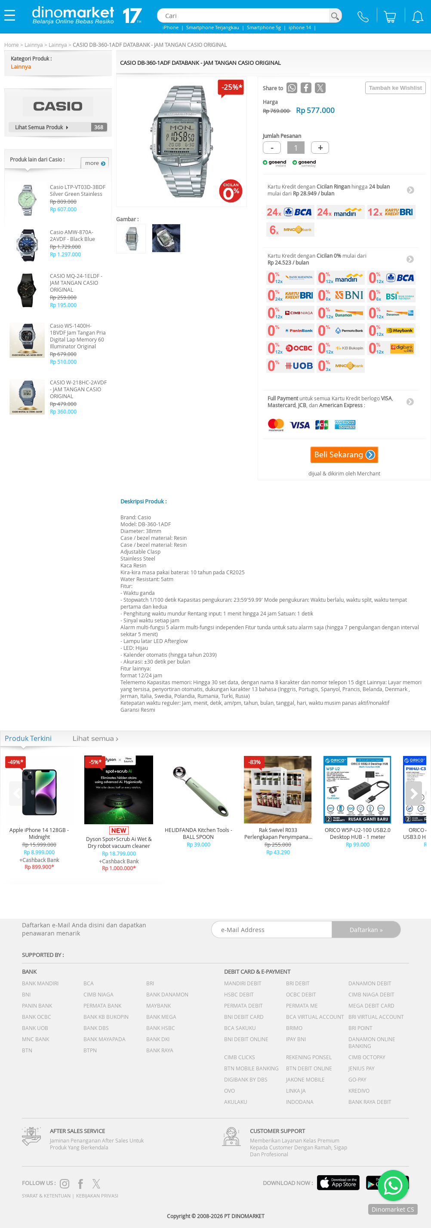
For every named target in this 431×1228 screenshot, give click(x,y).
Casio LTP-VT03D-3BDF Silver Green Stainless (77, 190)
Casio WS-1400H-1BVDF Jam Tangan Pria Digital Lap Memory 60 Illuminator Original (78, 336)
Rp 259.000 (63, 297)
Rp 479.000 (63, 403)
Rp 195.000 (63, 305)
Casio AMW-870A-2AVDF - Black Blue (72, 235)
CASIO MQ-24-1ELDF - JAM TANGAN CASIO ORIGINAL (76, 282)
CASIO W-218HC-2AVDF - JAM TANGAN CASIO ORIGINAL (78, 389)
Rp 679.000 (63, 353)
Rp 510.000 (63, 361)
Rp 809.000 (63, 201)
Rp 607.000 (63, 209)
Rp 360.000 (63, 411)
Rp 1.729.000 (65, 246)
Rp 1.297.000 (65, 254)
